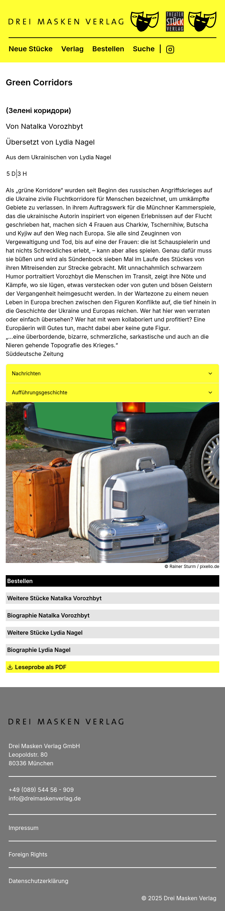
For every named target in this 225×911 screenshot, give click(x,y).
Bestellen (108, 48)
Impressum (24, 827)
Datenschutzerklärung (38, 880)
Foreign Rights (28, 854)
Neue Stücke (31, 48)
